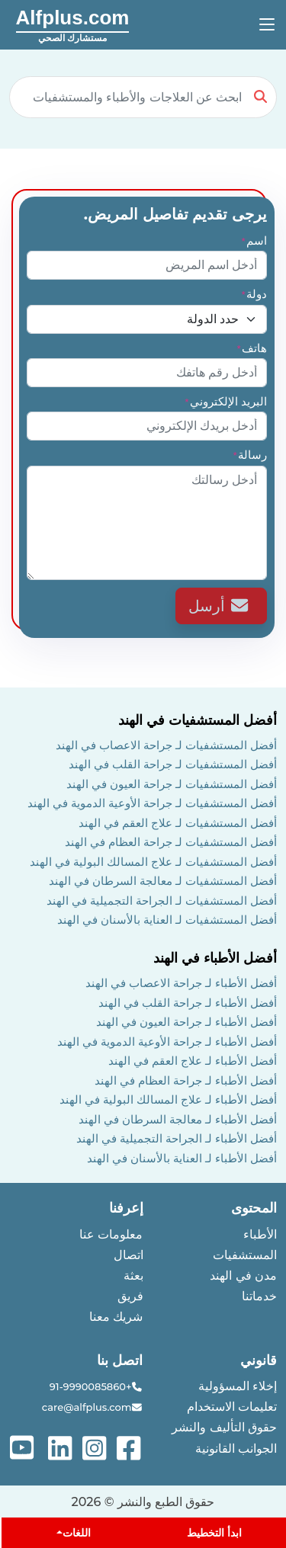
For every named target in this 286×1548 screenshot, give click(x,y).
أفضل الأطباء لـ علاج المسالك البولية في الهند (168, 1099)
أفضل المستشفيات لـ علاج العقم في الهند (178, 823)
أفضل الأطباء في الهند (215, 958)
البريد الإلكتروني (225, 401)
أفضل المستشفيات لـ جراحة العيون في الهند (171, 784)
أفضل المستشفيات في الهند (197, 720)
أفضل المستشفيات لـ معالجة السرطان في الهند (163, 880)
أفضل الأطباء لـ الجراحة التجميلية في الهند (176, 1138)
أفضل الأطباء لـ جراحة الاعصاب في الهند (181, 983)
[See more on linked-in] (61, 1447)
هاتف (251, 348)
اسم (253, 240)
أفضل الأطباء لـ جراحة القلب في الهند (187, 1002)
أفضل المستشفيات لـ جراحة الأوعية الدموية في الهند (152, 803)
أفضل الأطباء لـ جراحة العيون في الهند (186, 1021)
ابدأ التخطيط (214, 1533)
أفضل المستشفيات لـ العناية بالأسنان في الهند (167, 919)
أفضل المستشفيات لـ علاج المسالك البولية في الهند (153, 861)
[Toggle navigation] (267, 25)
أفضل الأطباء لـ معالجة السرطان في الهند (178, 1119)
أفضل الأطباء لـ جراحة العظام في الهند (186, 1080)
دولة (253, 294)
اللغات (77, 1533)
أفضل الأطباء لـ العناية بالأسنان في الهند (182, 1158)
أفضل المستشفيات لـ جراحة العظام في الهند (171, 842)
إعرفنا (126, 1208)
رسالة (249, 454)
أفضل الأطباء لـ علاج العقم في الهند (192, 1060)
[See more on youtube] (25, 1447)
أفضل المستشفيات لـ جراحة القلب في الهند (173, 764)
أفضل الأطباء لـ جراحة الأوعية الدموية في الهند (167, 1041)
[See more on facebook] (130, 1447)
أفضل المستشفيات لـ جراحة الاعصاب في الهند (166, 745)
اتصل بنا (120, 1360)
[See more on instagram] (95, 1447)
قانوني (258, 1360)
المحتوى (254, 1208)
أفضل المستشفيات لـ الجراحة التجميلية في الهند (162, 900)
